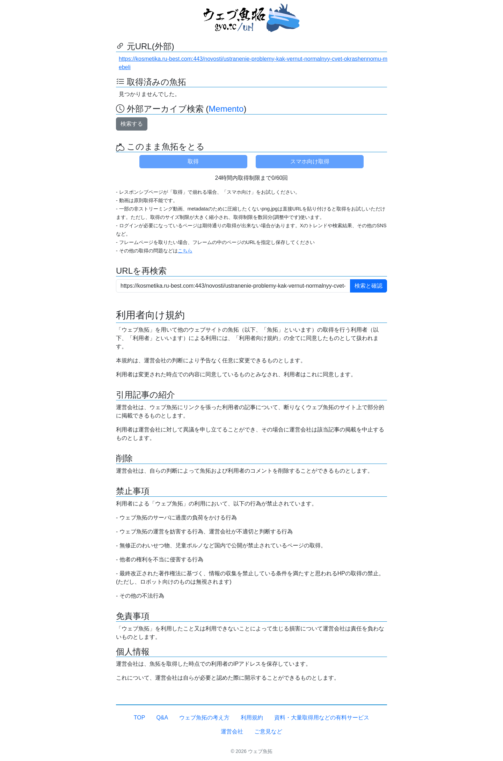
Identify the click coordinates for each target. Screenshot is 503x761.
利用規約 (252, 718)
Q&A (162, 718)
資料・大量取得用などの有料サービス (321, 718)
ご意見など (268, 731)
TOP (139, 718)
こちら (185, 250)
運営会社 (232, 731)
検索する (132, 124)
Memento (226, 108)
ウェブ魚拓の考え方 (204, 718)
